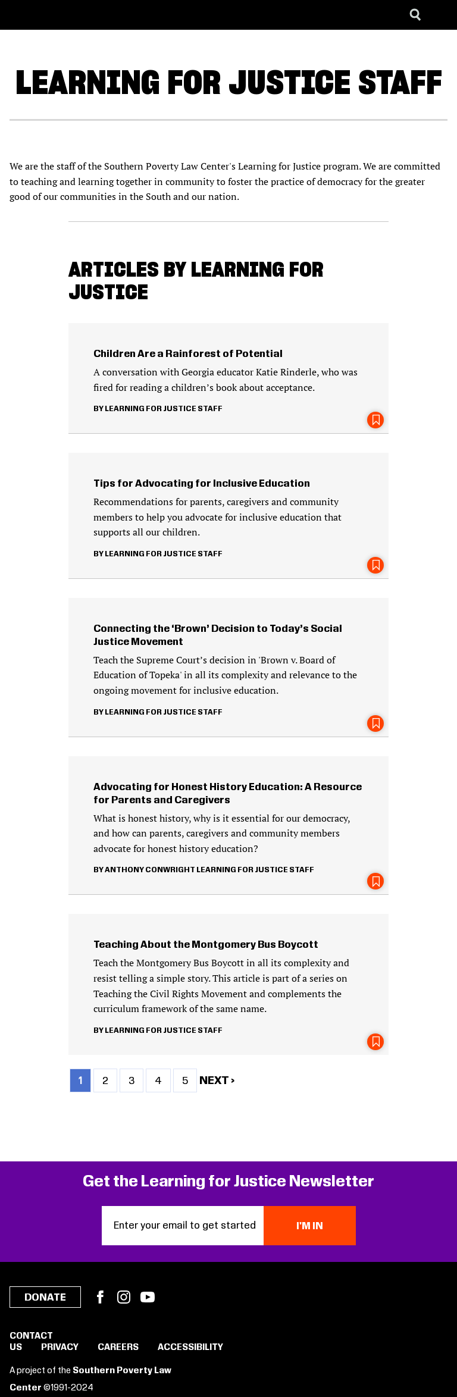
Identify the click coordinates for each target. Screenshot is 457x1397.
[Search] (415, 15)
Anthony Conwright (150, 869)
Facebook (100, 1297)
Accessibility (190, 1347)
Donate (45, 1297)
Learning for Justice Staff (164, 408)
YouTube (147, 1297)
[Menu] (439, 15)
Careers (118, 1347)
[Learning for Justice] (69, 15)
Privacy (60, 1347)
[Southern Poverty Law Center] (20, 15)
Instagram (124, 1297)
